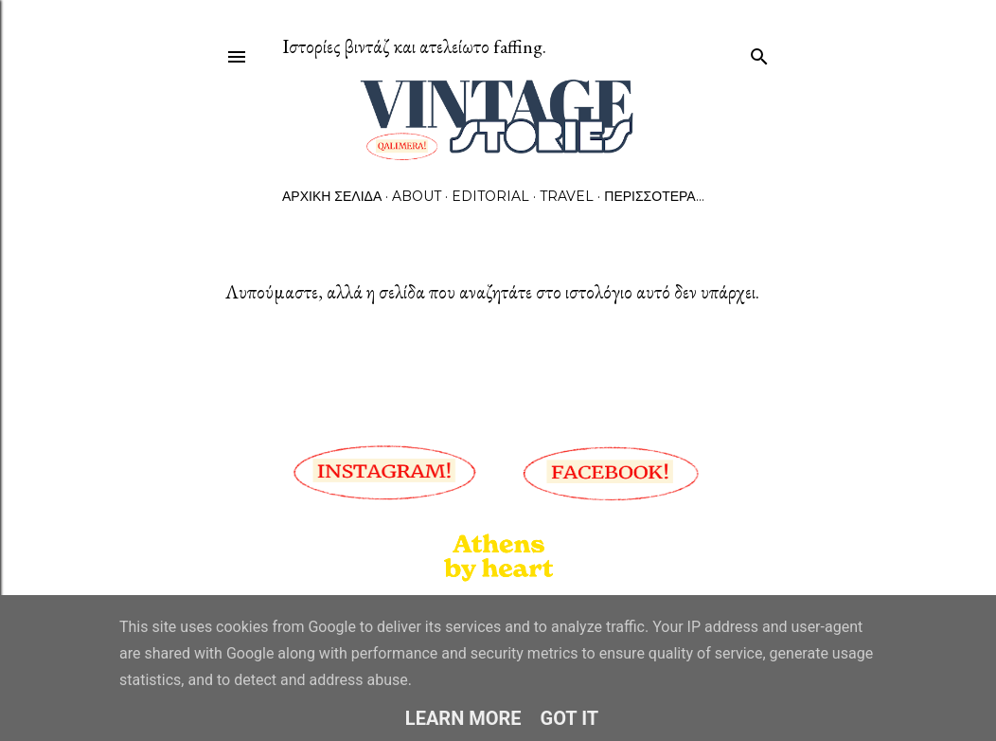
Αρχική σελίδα (332, 196)
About (416, 196)
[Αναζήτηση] (759, 52)
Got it (570, 718)
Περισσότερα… (653, 196)
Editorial (490, 196)
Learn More (463, 718)
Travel (567, 196)
